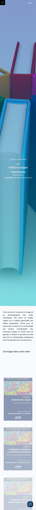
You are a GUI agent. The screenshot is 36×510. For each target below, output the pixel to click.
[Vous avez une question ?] (30, 504)
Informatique (22, 159)
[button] (2, 2)
